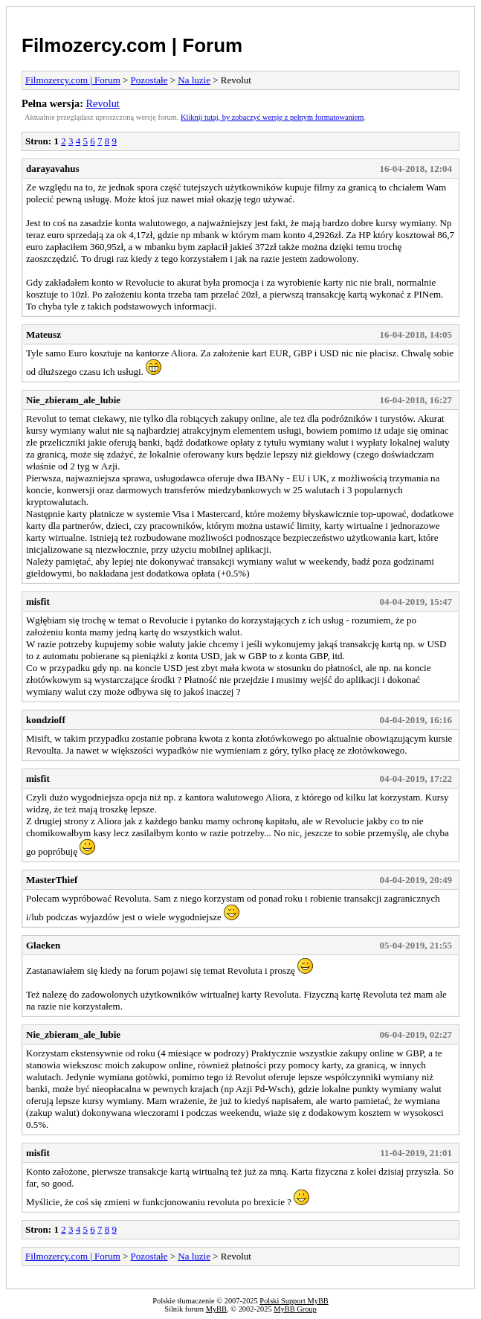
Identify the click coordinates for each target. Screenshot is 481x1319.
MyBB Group (295, 1309)
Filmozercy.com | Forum (132, 45)
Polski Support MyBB (293, 1301)
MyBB (216, 1309)
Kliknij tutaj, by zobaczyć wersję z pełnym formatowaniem (272, 117)
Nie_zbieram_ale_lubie (73, 399)
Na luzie (194, 80)
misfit (38, 601)
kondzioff (45, 719)
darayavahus (53, 168)
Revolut (103, 103)
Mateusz (43, 334)
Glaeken (43, 945)
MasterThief (51, 879)
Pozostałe (149, 80)
